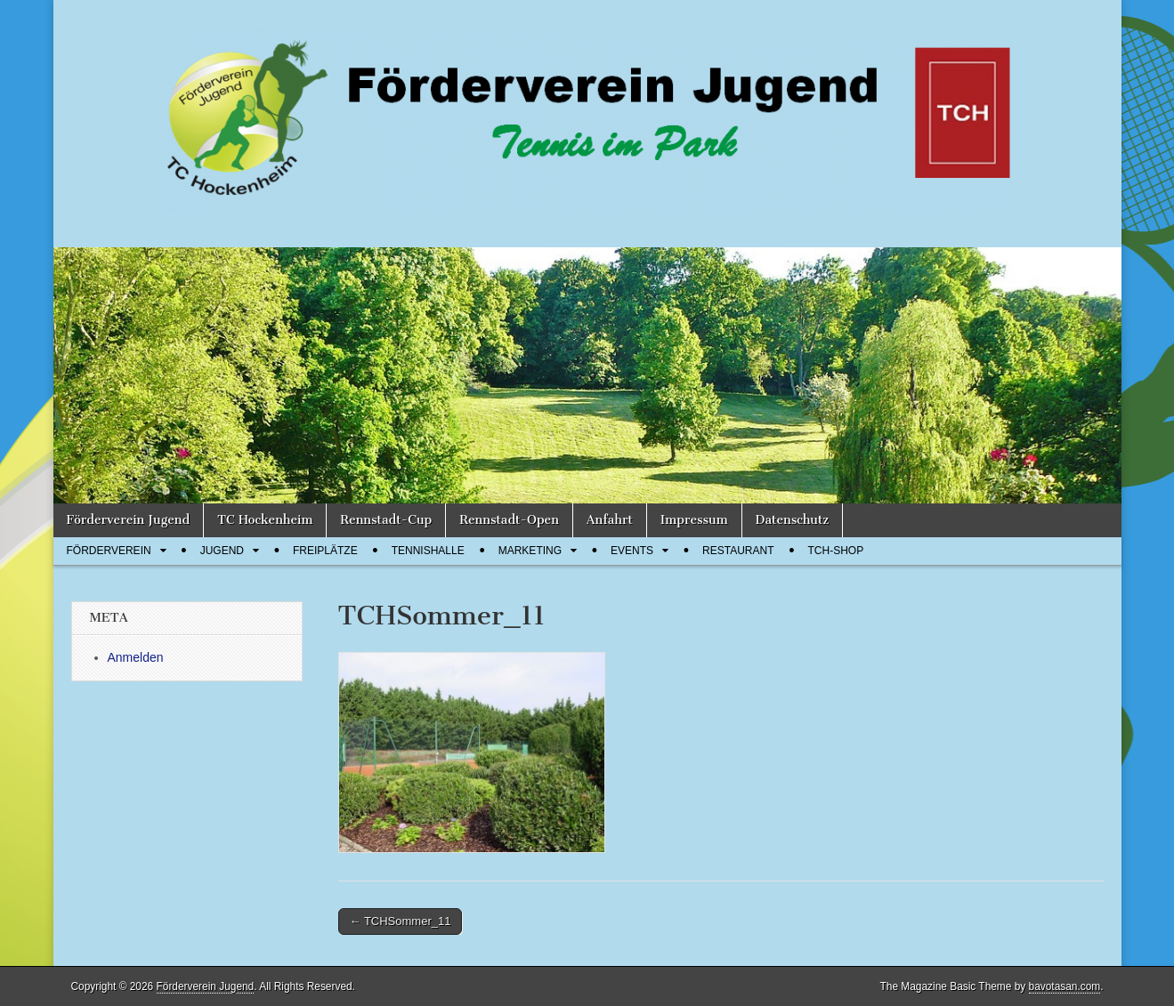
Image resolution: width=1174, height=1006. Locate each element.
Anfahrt (610, 519)
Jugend (222, 550)
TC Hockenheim (264, 519)
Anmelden (136, 657)
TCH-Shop (836, 550)
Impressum (694, 519)
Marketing (530, 550)
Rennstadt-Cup (386, 519)
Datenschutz (792, 519)
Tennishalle (428, 550)
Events (632, 550)
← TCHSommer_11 (400, 921)
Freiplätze (325, 550)
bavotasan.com (1065, 986)
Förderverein (109, 550)
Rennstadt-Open (509, 519)
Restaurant (737, 550)
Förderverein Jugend (128, 519)
